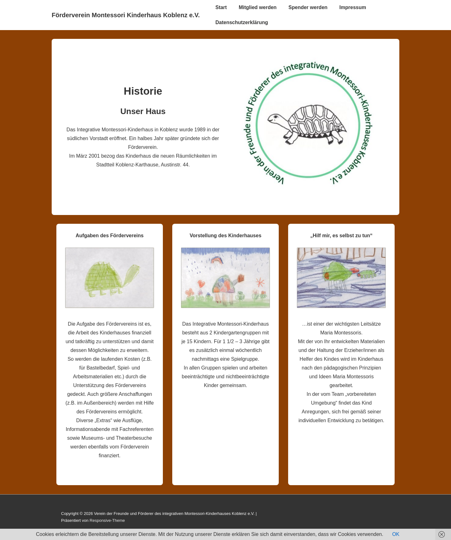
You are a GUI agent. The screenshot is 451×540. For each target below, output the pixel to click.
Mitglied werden (258, 7)
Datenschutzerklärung (241, 22)
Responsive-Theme (107, 520)
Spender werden (307, 7)
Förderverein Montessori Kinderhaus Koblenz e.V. (126, 15)
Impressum (353, 7)
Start (221, 7)
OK (395, 534)
